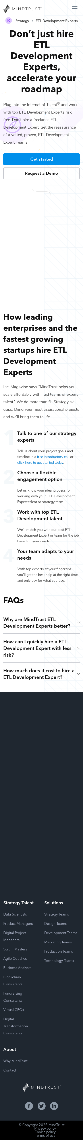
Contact (9, 1070)
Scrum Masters (15, 948)
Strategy (22, 20)
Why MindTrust (15, 1060)
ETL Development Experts (57, 20)
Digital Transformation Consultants (15, 1025)
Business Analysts (17, 967)
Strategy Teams (56, 914)
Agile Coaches (15, 958)
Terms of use (45, 1135)
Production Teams (58, 951)
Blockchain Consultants (12, 980)
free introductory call (53, 457)
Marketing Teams (58, 941)
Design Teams (55, 923)
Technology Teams (59, 960)
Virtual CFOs (13, 1009)
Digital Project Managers (14, 936)
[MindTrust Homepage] (22, 9)
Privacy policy (45, 1128)
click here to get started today (40, 462)
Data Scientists (15, 914)
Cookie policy (45, 1132)
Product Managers (18, 923)
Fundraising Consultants (12, 997)
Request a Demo (41, 173)
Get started (41, 159)
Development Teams (60, 932)
